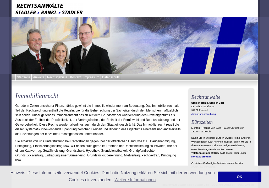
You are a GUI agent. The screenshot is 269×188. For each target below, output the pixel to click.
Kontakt (75, 77)
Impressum (91, 77)
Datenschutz (111, 77)
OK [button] (240, 177)
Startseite (23, 77)
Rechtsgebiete (57, 77)
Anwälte (38, 77)
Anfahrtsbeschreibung (203, 114)
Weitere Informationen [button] (135, 180)
